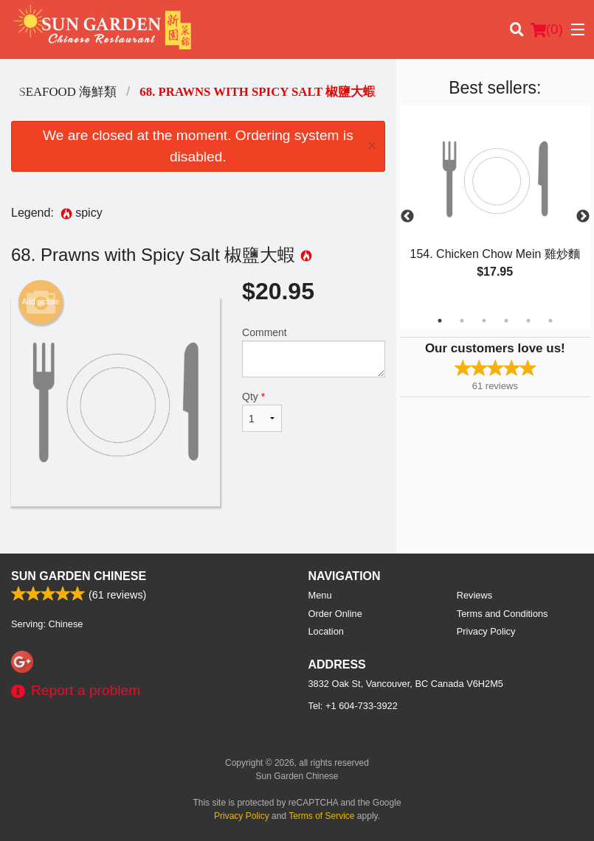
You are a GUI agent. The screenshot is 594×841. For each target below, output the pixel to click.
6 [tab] (550, 320)
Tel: (353, 705)
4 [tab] (506, 320)
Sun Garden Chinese (78, 576)
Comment (313, 352)
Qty (262, 411)
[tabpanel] (495, 208)
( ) (547, 29)
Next (583, 216)
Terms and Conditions (502, 613)
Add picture (41, 302)
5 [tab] (528, 320)
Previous (407, 216)
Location (326, 631)
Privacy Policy (486, 631)
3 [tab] (484, 320)
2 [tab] (462, 320)
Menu (320, 595)
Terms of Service (321, 816)
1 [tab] (439, 320)
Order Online (335, 613)
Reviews (474, 595)
